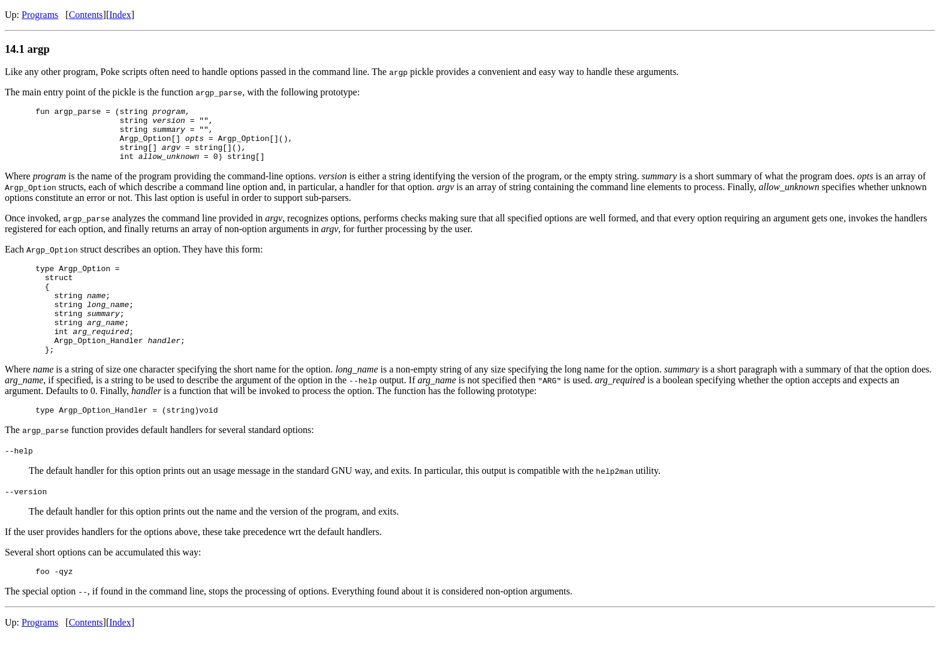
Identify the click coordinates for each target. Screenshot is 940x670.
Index (120, 15)
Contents (86, 15)
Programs (40, 15)
